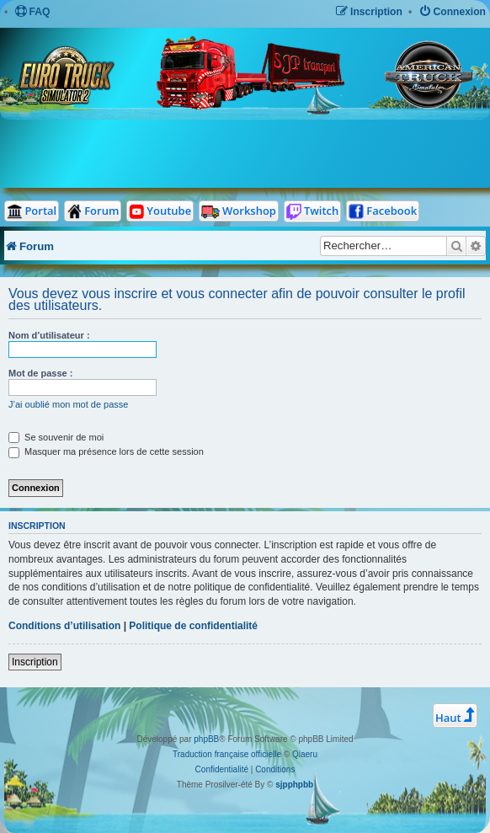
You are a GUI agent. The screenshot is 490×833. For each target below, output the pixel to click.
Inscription (35, 662)
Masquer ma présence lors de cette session (106, 451)
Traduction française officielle (227, 754)
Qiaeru (304, 754)
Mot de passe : (40, 373)
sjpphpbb (294, 784)
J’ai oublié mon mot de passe (68, 404)
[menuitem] (32, 12)
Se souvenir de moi (56, 437)
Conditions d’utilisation (64, 626)
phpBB (206, 739)
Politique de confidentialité (193, 626)
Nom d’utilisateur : (49, 335)
